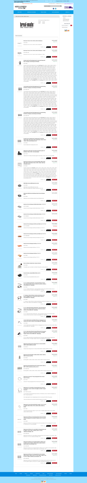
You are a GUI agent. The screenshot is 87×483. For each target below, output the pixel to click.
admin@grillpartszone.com (68, 3)
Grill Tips (65, 473)
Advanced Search (65, 27)
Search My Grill (38, 473)
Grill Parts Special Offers (66, 19)
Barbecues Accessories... (66, 20)
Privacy (43, 473)
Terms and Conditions (59, 473)
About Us (26, 473)
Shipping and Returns (50, 473)
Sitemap (71, 473)
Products (21, 473)
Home (16, 473)
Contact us (31, 473)
